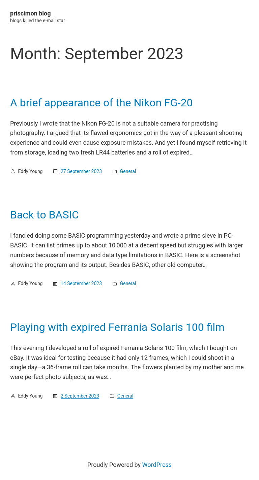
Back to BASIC (44, 215)
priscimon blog (30, 13)
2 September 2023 (80, 396)
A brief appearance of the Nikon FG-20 (101, 103)
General (128, 171)
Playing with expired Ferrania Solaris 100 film (117, 327)
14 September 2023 (81, 283)
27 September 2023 (81, 171)
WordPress (157, 464)
